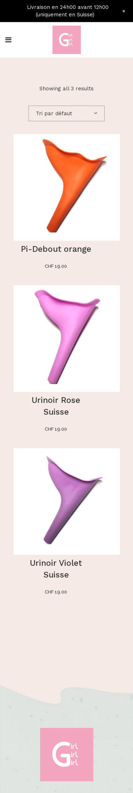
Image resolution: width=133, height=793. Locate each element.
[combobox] (66, 113)
